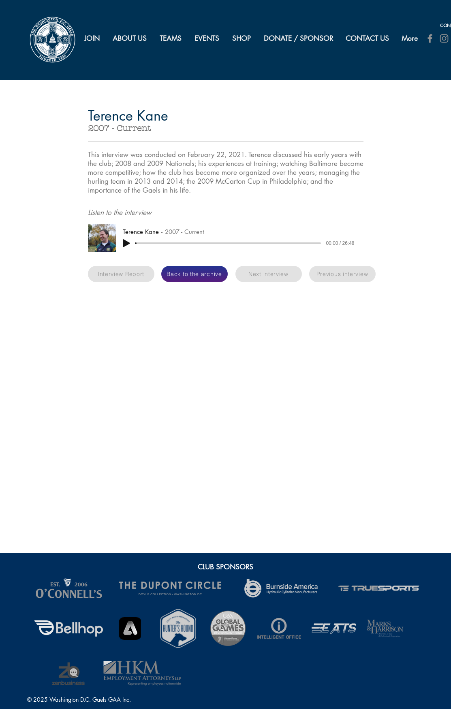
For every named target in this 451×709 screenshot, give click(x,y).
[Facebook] (430, 38)
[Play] (126, 243)
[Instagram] (444, 38)
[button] (130, 38)
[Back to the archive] (194, 274)
